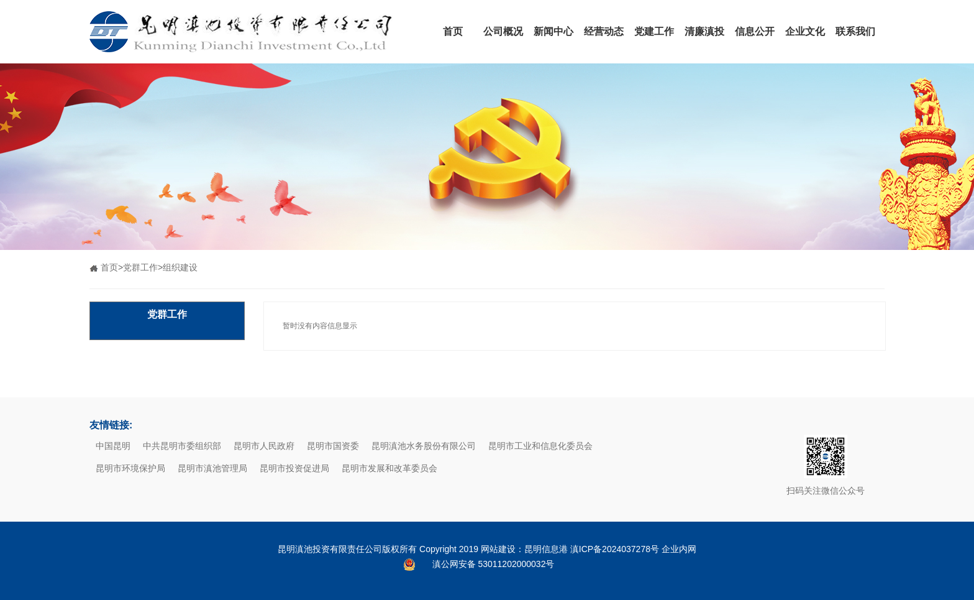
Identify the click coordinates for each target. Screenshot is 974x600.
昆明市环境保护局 (130, 468)
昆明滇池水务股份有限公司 (423, 446)
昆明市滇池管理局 (212, 468)
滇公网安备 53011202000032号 (493, 564)
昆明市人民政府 (264, 446)
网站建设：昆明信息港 (524, 549)
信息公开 (755, 31)
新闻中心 (553, 31)
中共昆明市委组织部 (182, 446)
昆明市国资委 (333, 446)
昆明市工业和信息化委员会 (540, 446)
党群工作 (140, 267)
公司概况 (503, 31)
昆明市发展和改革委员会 (389, 468)
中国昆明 (113, 446)
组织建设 (180, 267)
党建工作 (654, 31)
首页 (453, 31)
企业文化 (805, 31)
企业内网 (679, 549)
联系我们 (855, 31)
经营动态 (604, 31)
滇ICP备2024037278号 (614, 549)
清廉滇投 (704, 31)
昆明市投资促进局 (294, 468)
